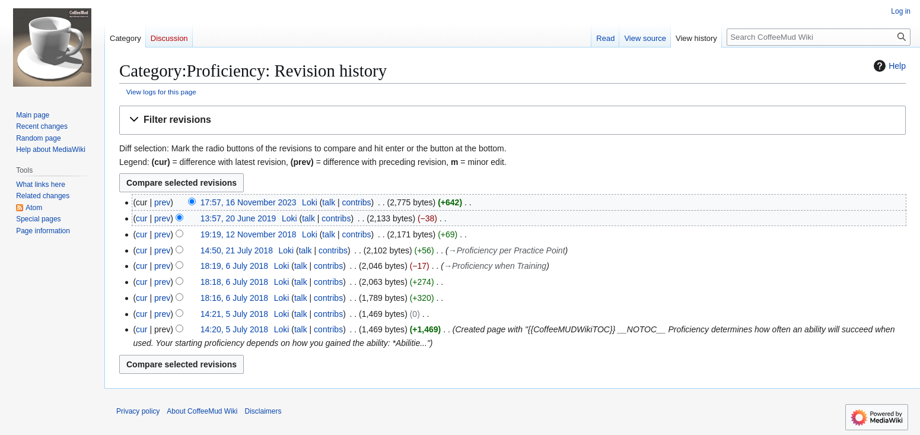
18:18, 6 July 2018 (234, 282)
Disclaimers (263, 411)
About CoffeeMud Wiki (202, 411)
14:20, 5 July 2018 (234, 329)
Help (888, 66)
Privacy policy (138, 411)
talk (328, 202)
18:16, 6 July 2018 (234, 298)
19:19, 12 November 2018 (248, 234)
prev (162, 202)
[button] (512, 120)
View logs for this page (161, 92)
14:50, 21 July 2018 (236, 250)
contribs (356, 202)
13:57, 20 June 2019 (238, 218)
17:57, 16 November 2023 (248, 202)
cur (141, 218)
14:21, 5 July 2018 (234, 314)
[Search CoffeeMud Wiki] (819, 37)
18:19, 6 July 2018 (234, 266)
